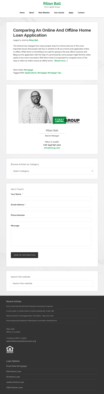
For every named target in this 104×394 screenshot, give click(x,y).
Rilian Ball (52, 3)
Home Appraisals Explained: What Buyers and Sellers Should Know (31, 320)
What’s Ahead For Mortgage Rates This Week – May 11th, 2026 (29, 315)
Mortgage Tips (54, 73)
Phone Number (18, 215)
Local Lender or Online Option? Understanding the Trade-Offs (30, 310)
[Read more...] (61, 61)
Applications (31, 73)
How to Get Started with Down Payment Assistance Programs (29, 305)
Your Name (17, 194)
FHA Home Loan (13, 370)
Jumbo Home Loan (15, 381)
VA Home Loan (13, 376)
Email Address (18, 205)
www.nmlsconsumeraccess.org (21, 340)
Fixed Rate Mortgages (16, 365)
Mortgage (28, 70)
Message (15, 226)
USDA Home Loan (14, 387)
